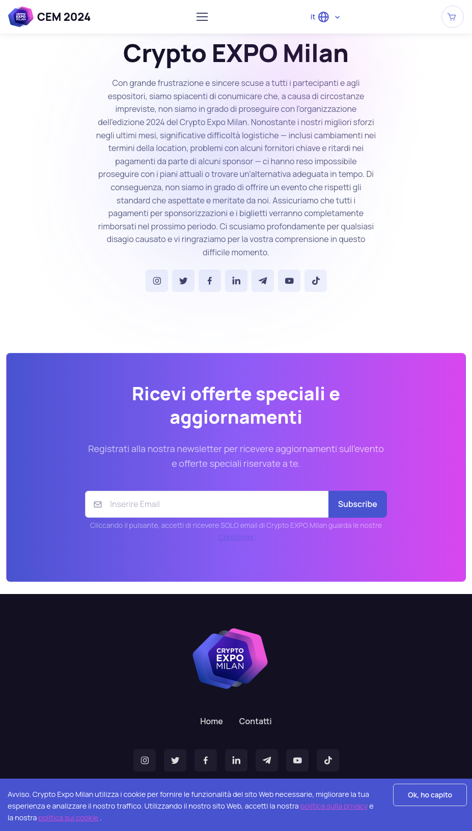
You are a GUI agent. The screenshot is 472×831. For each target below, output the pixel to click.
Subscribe (357, 504)
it (320, 17)
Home (211, 721)
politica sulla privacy (334, 806)
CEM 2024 (49, 16)
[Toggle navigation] (201, 17)
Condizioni (236, 537)
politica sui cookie (68, 817)
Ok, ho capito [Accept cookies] (430, 794)
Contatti (255, 721)
